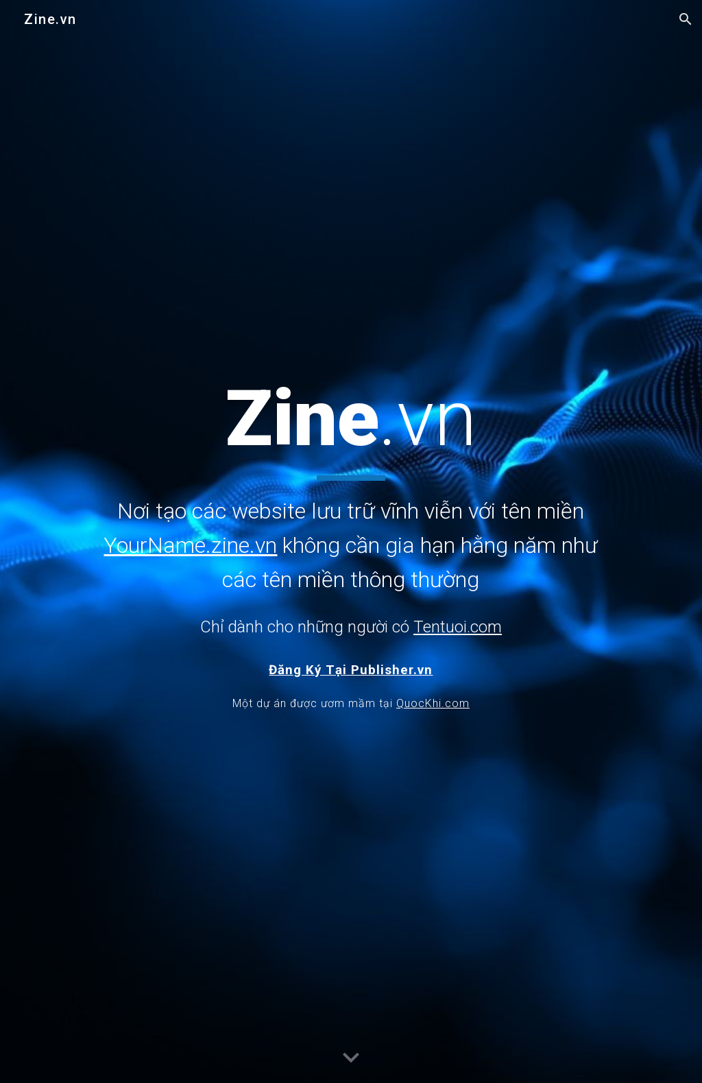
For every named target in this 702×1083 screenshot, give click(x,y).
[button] (685, 19)
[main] (351, 505)
